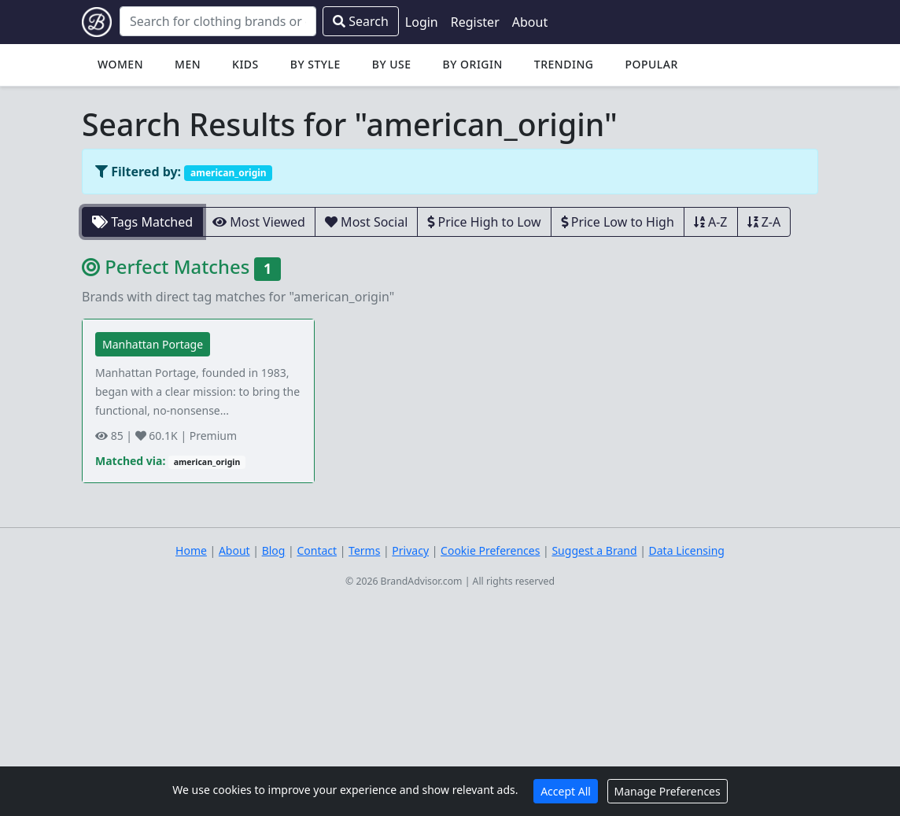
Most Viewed (258, 222)
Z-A (764, 222)
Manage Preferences (667, 791)
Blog (274, 550)
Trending (564, 64)
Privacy (410, 550)
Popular (651, 64)
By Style (315, 64)
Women (120, 64)
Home (191, 550)
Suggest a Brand (593, 550)
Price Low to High (617, 222)
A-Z (711, 222)
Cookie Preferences (490, 550)
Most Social (366, 222)
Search (361, 21)
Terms (364, 550)
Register (475, 22)
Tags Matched (142, 222)
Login (421, 22)
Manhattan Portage (152, 344)
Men (188, 64)
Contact (317, 550)
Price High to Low (483, 222)
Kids (245, 64)
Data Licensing (687, 550)
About (530, 22)
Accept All (565, 791)
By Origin (473, 64)
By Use (391, 64)
